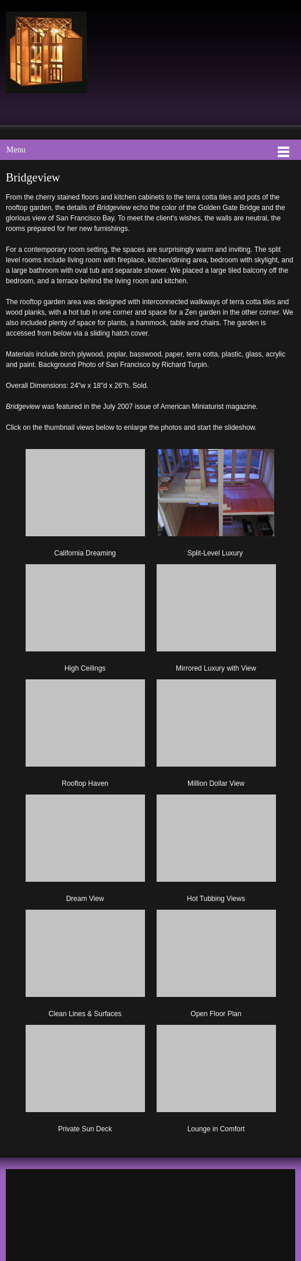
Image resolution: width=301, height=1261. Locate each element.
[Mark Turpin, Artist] (46, 52)
